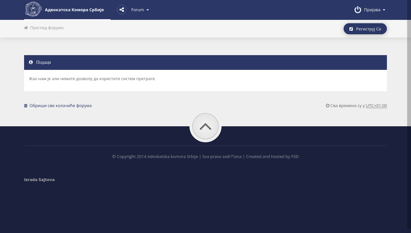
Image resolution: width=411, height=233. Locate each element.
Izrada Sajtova (39, 179)
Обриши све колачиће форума (58, 105)
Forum (133, 9)
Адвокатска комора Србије (64, 9)
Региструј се (365, 29)
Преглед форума (44, 27)
